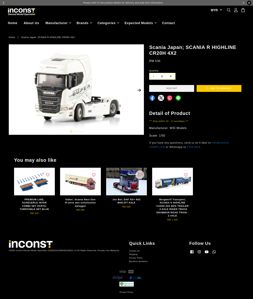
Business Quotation (138, 261)
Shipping (133, 254)
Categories (108, 23)
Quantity (153, 71)
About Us (31, 23)
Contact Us (134, 251)
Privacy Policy (136, 258)
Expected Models (141, 23)
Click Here (193, 147)
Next (139, 90)
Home (12, 23)
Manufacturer (58, 23)
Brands (84, 23)
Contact (168, 23)
